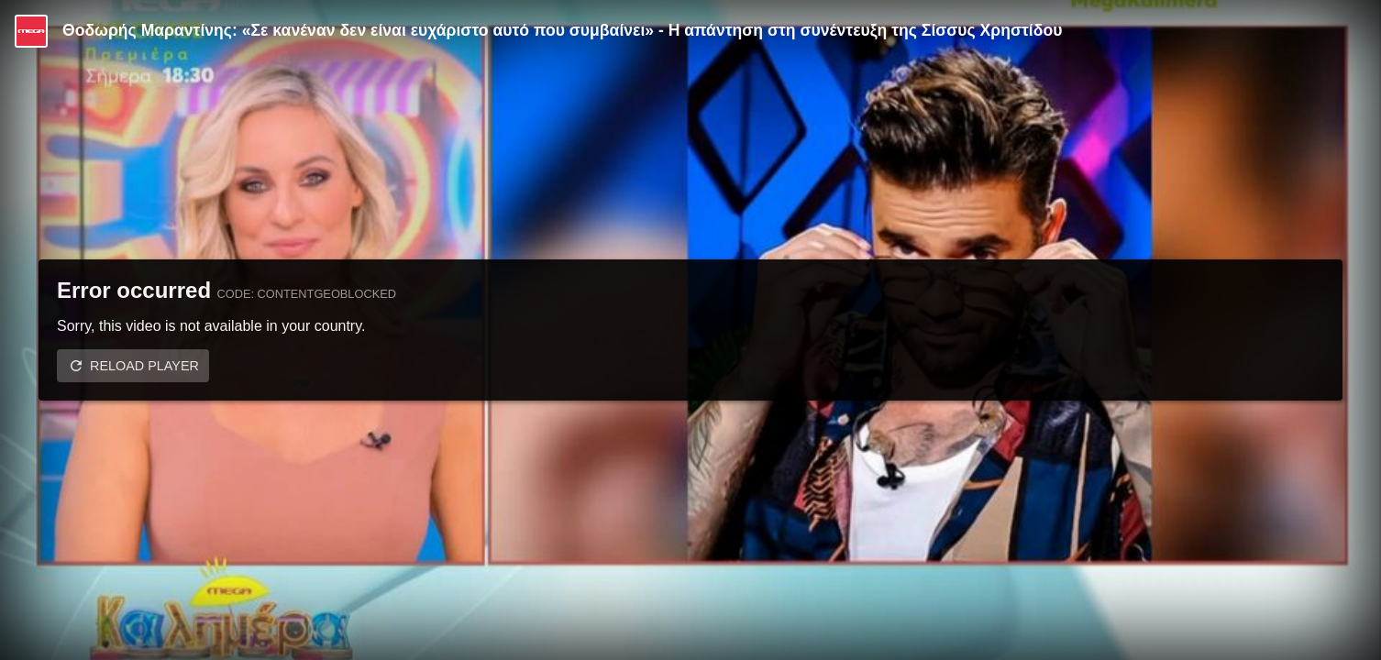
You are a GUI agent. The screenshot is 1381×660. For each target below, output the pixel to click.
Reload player (144, 365)
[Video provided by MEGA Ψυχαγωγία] (31, 31)
